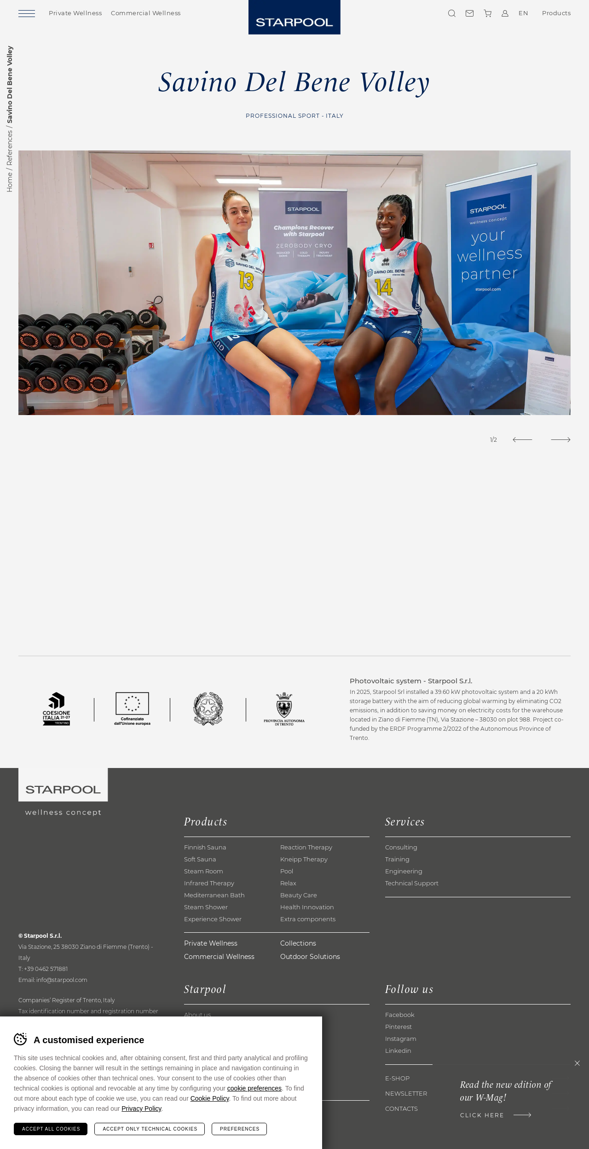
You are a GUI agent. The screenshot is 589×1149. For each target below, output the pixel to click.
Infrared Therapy (209, 883)
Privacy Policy (141, 1108)
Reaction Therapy (306, 847)
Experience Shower (213, 919)
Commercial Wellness (146, 13)
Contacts (470, 13)
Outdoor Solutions (310, 957)
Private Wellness (75, 13)
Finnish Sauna (205, 847)
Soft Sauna (200, 859)
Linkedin (398, 1050)
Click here (482, 1115)
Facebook (400, 1014)
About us (197, 1014)
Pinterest (398, 1026)
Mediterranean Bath (214, 895)
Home (10, 182)
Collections (298, 943)
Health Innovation (307, 907)
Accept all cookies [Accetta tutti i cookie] (51, 1129)
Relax (288, 883)
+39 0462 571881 (46, 968)
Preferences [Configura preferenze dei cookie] (240, 1129)
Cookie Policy (210, 1098)
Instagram (400, 1038)
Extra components (307, 919)
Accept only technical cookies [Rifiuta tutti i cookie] (150, 1129)
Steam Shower (206, 907)
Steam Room (203, 871)
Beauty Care (298, 895)
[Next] (561, 440)
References (10, 148)
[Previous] (522, 440)
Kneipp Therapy (304, 859)
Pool (286, 871)
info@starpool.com (61, 979)
